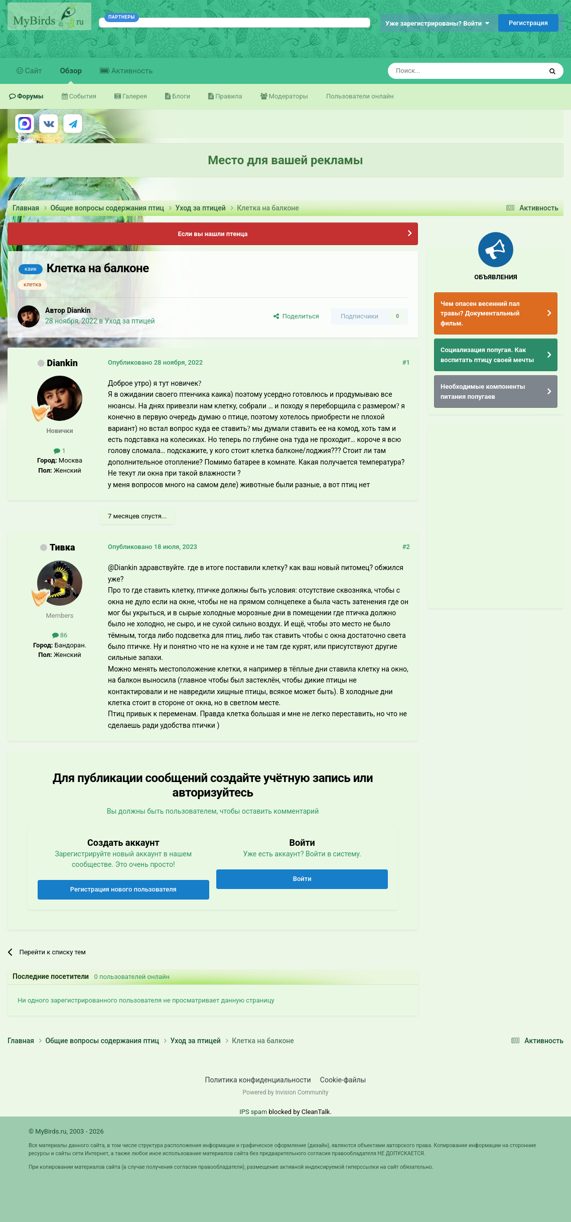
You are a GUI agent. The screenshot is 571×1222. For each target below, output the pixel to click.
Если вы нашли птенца (212, 234)
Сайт (32, 70)
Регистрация (528, 23)
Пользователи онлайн (360, 96)
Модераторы (287, 96)
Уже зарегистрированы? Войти (437, 23)
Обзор (71, 75)
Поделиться (296, 316)
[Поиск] (442, 71)
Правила (228, 96)
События (82, 96)
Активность (131, 70)
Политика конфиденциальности (258, 1080)
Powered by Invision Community (286, 1092)
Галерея (134, 96)
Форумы (30, 96)
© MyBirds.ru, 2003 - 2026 (66, 1131)
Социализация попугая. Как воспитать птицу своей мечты (487, 355)
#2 (406, 546)
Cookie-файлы (343, 1080)
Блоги (180, 96)
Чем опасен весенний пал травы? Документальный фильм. (480, 313)
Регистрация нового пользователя (123, 889)
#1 (406, 362)
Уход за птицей (130, 321)
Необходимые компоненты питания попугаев (483, 391)
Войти (302, 878)
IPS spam (253, 1112)
